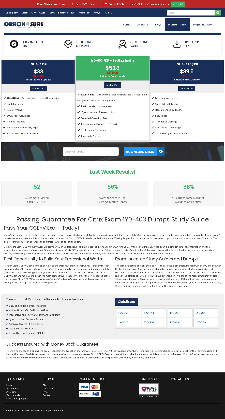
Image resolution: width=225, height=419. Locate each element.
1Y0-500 (200, 322)
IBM (73, 12)
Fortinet (63, 12)
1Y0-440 (175, 322)
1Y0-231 (175, 312)
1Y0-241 (149, 312)
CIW (33, 12)
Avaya (97, 12)
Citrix (25, 12)
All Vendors (12, 388)
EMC (52, 12)
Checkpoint (12, 12)
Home (126, 24)
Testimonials (13, 395)
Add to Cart (38, 88)
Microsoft (85, 12)
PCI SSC (108, 12)
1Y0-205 (123, 312)
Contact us (48, 395)
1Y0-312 (123, 322)
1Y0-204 (149, 322)
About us (47, 385)
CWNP (42, 12)
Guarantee (48, 388)
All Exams (142, 24)
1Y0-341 (200, 312)
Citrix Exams (126, 301)
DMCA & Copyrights (17, 398)
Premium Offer (177, 24)
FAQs (158, 24)
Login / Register (203, 24)
